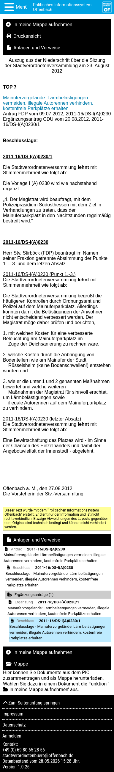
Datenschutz (14, 725)
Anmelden (11, 736)
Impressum (12, 714)
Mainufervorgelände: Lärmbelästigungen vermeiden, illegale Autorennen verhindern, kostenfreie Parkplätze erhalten (48, 103)
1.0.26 (23, 767)
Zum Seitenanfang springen (31, 703)
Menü (22, 7)
